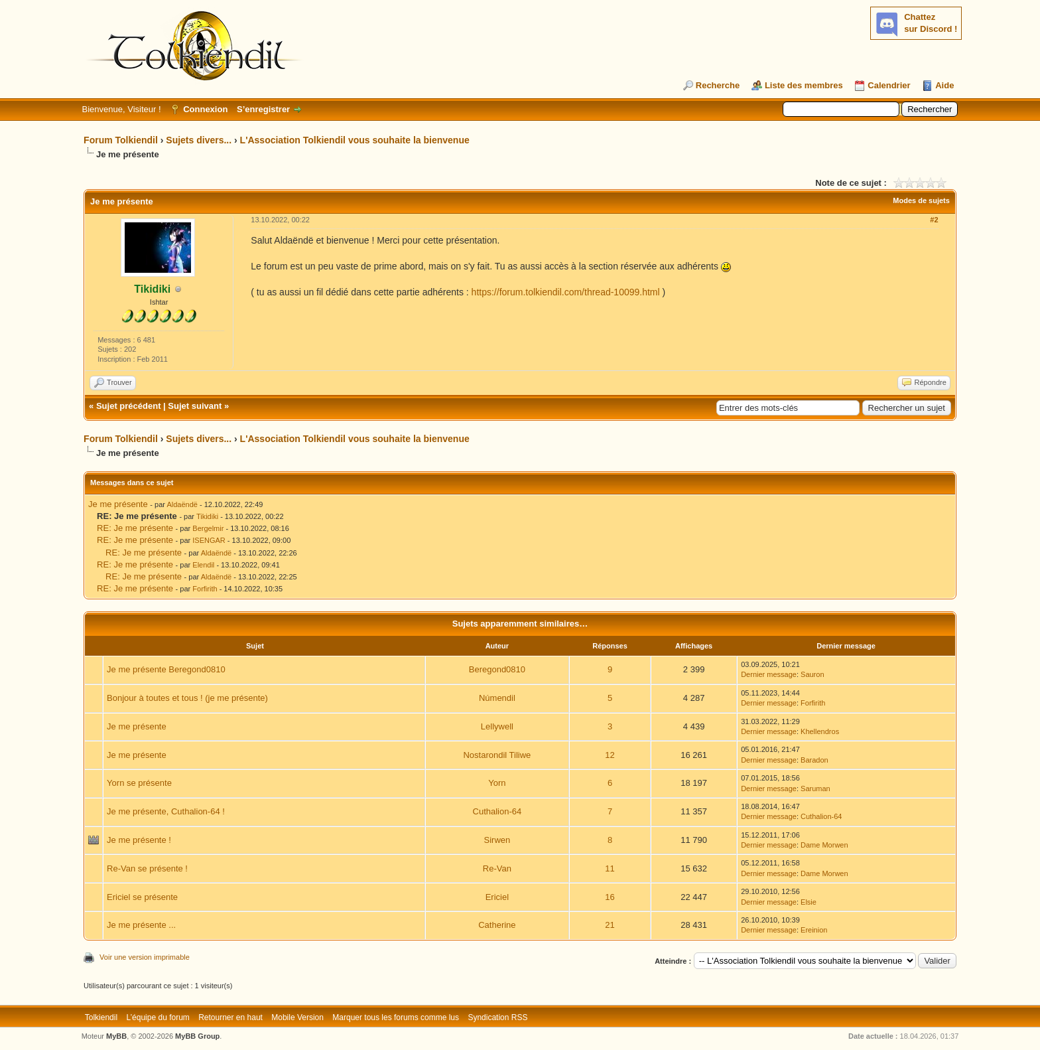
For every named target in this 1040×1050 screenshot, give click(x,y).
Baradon (814, 760)
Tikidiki (207, 516)
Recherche (718, 85)
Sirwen (497, 840)
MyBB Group (197, 1036)
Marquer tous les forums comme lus (395, 1017)
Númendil (497, 698)
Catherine (496, 925)
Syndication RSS (497, 1017)
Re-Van (497, 868)
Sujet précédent (128, 406)
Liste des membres (804, 85)
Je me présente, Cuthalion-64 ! (166, 811)
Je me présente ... (141, 925)
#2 (934, 220)
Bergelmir (208, 528)
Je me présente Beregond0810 (166, 669)
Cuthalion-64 (497, 811)
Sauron (812, 674)
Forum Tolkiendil (121, 140)
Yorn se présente (139, 783)
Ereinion (814, 930)
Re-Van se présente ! (147, 868)
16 (609, 897)
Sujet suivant (195, 406)
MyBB (116, 1036)
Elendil (203, 565)
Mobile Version (297, 1017)
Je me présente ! (139, 840)
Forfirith (204, 589)
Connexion (205, 109)
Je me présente (118, 504)
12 (609, 755)
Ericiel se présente (142, 897)
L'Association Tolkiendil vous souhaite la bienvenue (355, 140)
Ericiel (497, 897)
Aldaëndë (182, 504)
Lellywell (497, 726)
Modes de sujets (921, 200)
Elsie (808, 902)
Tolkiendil (101, 1017)
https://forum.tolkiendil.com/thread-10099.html (566, 292)
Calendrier (889, 85)
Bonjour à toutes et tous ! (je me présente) (187, 698)
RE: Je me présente (135, 528)
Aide (944, 85)
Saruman (815, 788)
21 (609, 925)
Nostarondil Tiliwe (497, 755)
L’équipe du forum (157, 1017)
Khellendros (820, 731)
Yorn (496, 783)
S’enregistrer (263, 109)
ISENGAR (209, 540)
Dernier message (769, 674)
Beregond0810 (497, 669)
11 (609, 868)
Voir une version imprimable (144, 957)
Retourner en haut (230, 1017)
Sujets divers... (198, 140)
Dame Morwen (824, 845)
